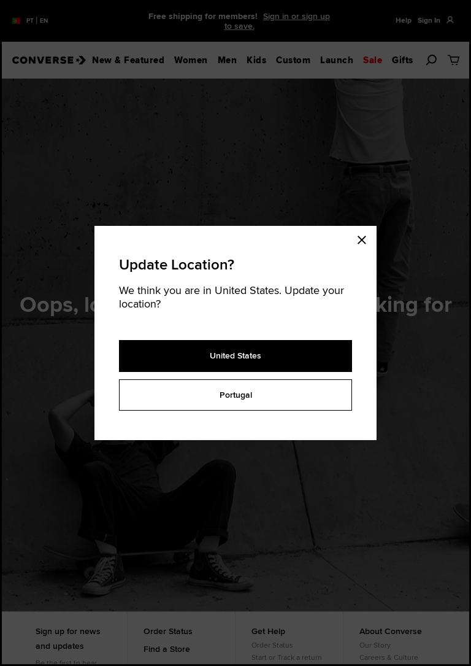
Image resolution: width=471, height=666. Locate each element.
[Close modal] (365, 238)
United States (235, 355)
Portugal (236, 395)
